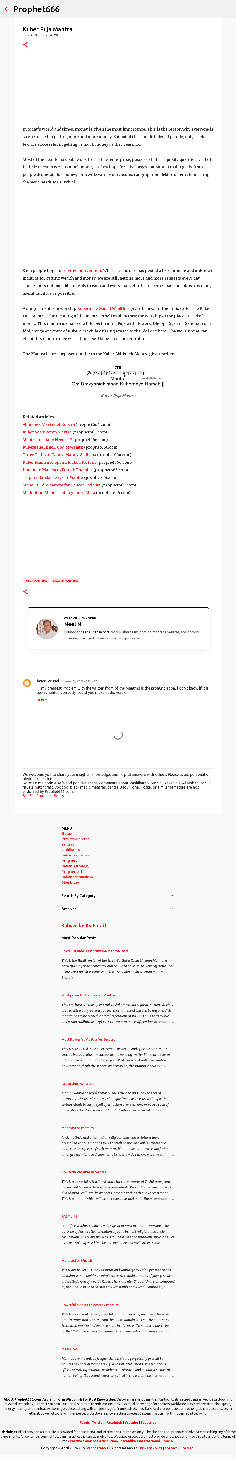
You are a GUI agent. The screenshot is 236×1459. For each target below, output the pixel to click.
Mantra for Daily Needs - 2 (47, 439)
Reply (42, 700)
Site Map (186, 1448)
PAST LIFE (69, 1216)
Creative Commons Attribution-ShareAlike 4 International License (120, 1441)
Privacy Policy (151, 1448)
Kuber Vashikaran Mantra (47, 432)
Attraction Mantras (77, 1084)
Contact (171, 1448)
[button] (25, 45)
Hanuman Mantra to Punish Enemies (58, 469)
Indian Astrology (75, 866)
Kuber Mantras (36, 580)
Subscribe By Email (84, 925)
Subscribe (149, 1422)
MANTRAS (70, 1349)
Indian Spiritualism (77, 877)
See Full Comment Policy (43, 796)
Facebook (114, 1422)
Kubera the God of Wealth (101, 308)
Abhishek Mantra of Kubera (49, 424)
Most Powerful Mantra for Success (88, 1039)
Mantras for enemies (78, 1128)
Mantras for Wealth (77, 1260)
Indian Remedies (75, 855)
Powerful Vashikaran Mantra (84, 1172)
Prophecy (70, 861)
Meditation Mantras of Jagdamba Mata (59, 492)
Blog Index (70, 882)
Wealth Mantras (65, 580)
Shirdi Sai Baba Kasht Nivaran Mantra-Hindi (95, 951)
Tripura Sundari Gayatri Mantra (53, 477)
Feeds (85, 1422)
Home (67, 833)
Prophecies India (75, 871)
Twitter (98, 1422)
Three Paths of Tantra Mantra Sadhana (59, 454)
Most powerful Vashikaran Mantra (88, 995)
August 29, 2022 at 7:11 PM (79, 681)
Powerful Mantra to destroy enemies (90, 1305)
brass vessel (48, 681)
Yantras (68, 844)
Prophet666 (36, 9)
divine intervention (82, 270)
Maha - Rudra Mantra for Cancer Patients (62, 485)
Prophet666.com (96, 632)
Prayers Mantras (75, 839)
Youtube (131, 1422)
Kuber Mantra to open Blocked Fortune (59, 462)
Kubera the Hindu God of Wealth (53, 447)
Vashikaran (71, 850)
